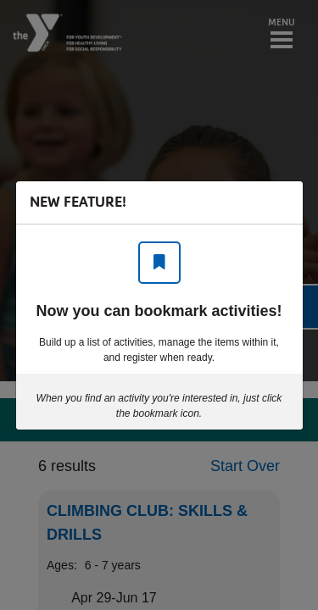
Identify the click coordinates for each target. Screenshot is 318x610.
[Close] (281, 202)
